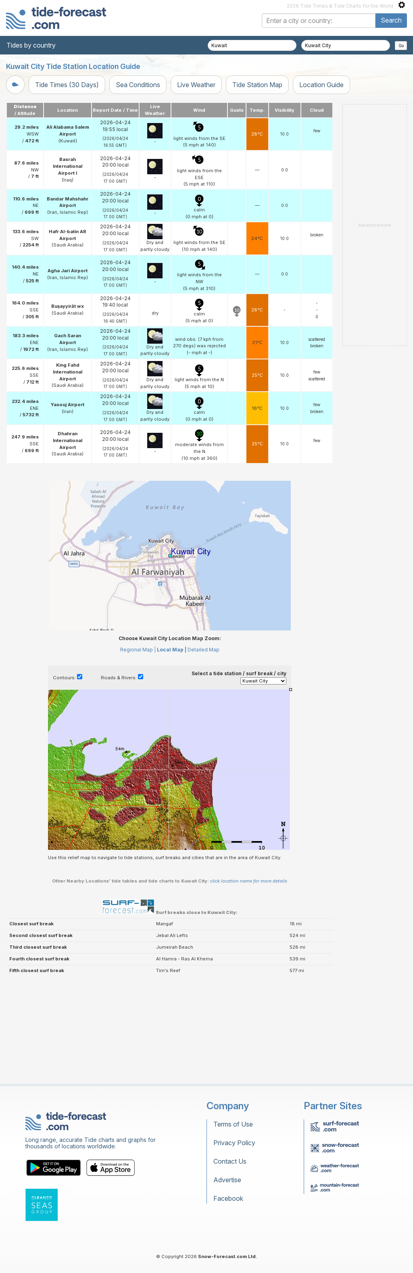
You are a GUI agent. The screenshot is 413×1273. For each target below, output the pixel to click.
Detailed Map (203, 650)
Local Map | (171, 650)
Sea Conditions (138, 85)
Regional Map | (138, 650)
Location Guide (321, 85)
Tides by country (31, 45)
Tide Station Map (257, 85)
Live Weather (196, 85)
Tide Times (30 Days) (67, 85)
